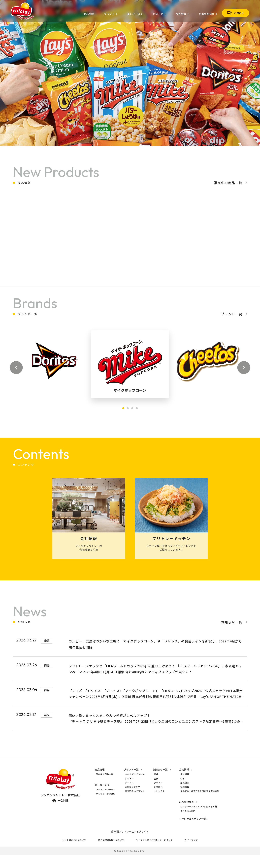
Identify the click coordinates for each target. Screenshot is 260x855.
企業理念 (184, 782)
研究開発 (158, 786)
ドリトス (129, 778)
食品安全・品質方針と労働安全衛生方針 (199, 791)
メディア (158, 782)
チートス (129, 782)
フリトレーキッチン (105, 789)
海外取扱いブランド (134, 791)
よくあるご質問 (187, 810)
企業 (156, 778)
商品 (156, 774)
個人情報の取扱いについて (111, 839)
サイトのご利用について (74, 839)
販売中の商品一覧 (104, 774)
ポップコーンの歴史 (105, 793)
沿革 (182, 778)
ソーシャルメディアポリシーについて (154, 839)
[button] (16, 367)
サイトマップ (191, 839)
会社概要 (184, 774)
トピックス (159, 791)
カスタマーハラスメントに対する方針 (198, 806)
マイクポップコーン (134, 774)
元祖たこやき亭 (132, 786)
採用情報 (184, 786)
